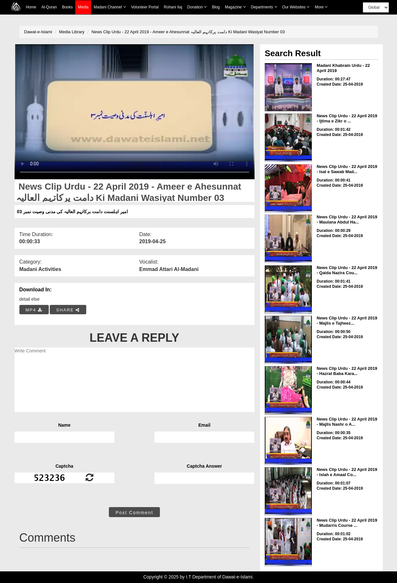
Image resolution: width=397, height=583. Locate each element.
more (321, 7)
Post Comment (134, 512)
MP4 (34, 309)
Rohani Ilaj (173, 7)
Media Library (72, 31)
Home (31, 7)
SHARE (68, 309)
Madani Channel (110, 7)
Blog (216, 7)
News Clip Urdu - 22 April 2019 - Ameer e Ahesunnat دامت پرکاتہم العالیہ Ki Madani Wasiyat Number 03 (188, 31)
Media (83, 7)
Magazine (235, 7)
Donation (197, 7)
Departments (264, 7)
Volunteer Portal (145, 7)
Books (67, 7)
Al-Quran (49, 7)
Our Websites (296, 7)
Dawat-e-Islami (38, 31)
